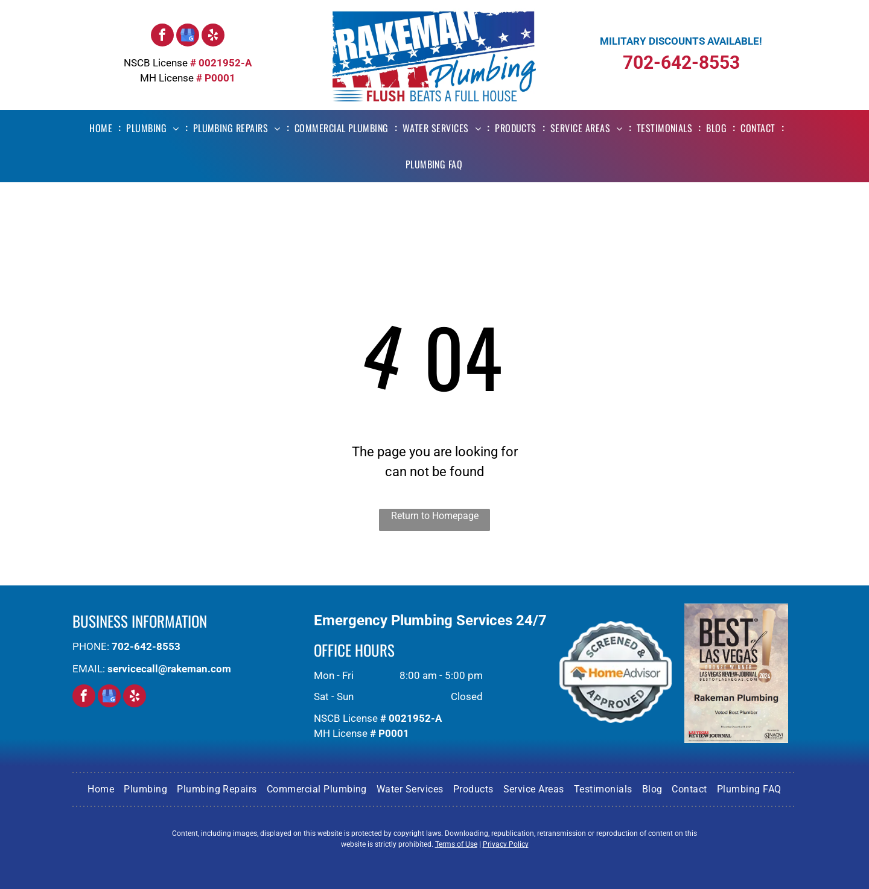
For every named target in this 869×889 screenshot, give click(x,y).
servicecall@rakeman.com (169, 669)
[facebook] (162, 36)
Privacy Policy (506, 844)
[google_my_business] (187, 36)
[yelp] (213, 36)
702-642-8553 (681, 62)
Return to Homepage (435, 515)
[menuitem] (102, 128)
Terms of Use (456, 844)
